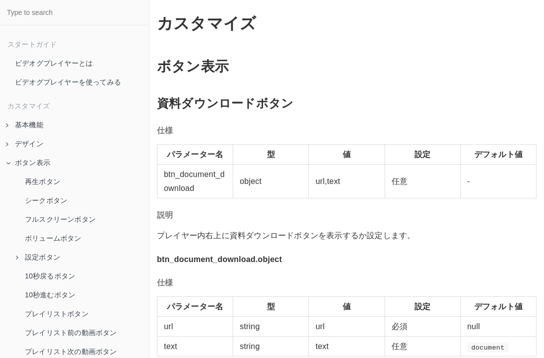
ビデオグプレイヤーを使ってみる (68, 82)
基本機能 (24, 125)
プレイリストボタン (57, 314)
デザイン (24, 144)
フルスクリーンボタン (60, 219)
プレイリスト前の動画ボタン (71, 333)
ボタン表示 (28, 163)
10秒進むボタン (50, 295)
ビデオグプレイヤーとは (54, 63)
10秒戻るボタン (50, 276)
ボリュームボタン (53, 238)
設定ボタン (38, 257)
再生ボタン (42, 181)
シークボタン (46, 200)
